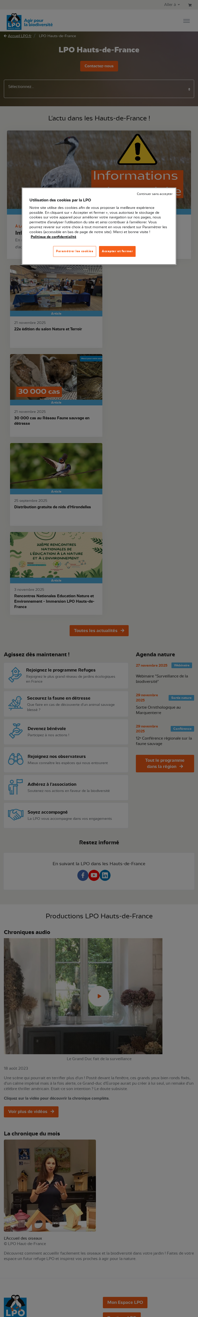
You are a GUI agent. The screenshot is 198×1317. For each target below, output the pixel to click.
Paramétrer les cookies (74, 251)
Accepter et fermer (117, 251)
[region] (99, 226)
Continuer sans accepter (154, 194)
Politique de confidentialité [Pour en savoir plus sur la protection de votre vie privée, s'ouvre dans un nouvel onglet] (53, 237)
